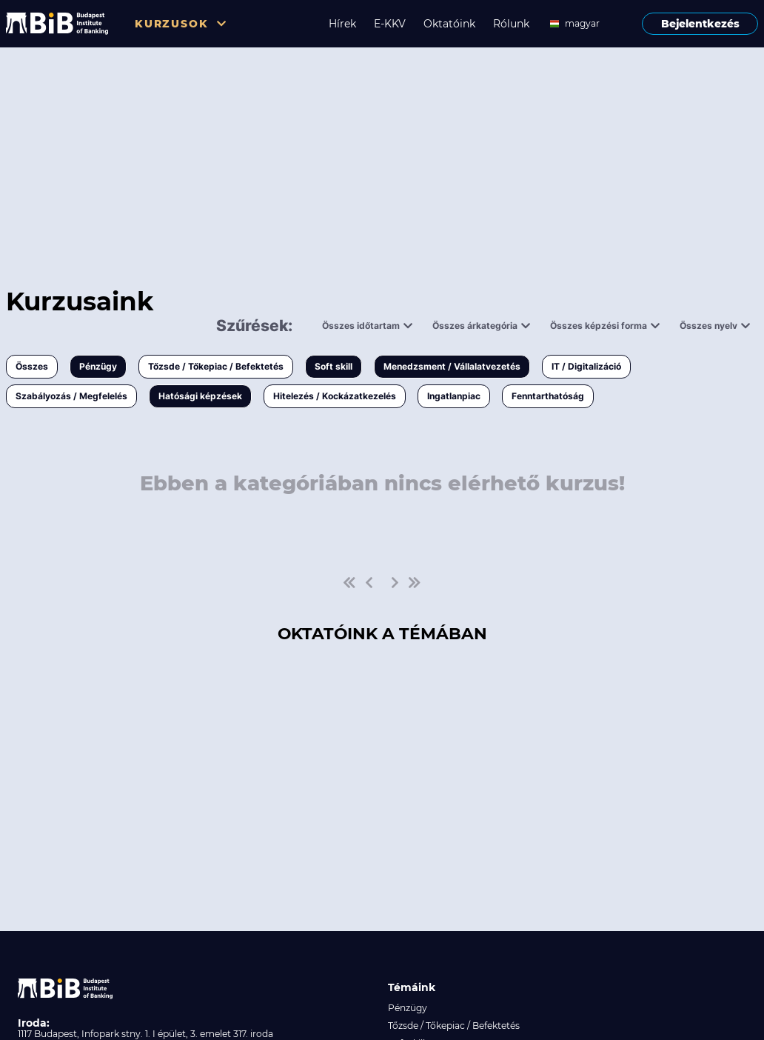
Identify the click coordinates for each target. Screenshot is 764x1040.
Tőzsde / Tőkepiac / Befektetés (216, 366)
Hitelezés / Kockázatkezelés (334, 395)
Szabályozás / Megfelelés (71, 395)
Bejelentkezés (700, 23)
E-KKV (390, 23)
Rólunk (511, 23)
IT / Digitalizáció (586, 366)
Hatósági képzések (200, 395)
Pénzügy (98, 366)
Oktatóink (449, 23)
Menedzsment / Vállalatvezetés (451, 366)
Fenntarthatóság (548, 395)
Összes (32, 366)
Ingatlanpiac (453, 395)
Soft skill (333, 366)
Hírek (342, 23)
